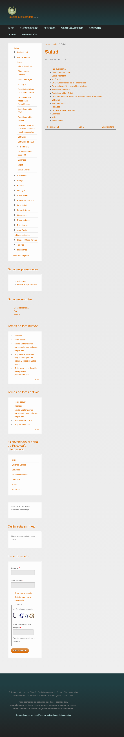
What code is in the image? (22, 626)
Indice (16, 48)
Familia (20, 185)
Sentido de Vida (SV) (61, 89)
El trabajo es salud (26, 142)
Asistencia (21, 281)
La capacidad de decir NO (63, 110)
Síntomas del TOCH (23, 420)
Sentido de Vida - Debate (63, 93)
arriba (80, 127)
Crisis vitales (22, 195)
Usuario (15, 568)
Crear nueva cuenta (23, 593)
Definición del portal (20, 255)
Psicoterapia (22, 225)
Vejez (20, 165)
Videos (17, 314)
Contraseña (17, 580)
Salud (19, 62)
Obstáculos (22, 215)
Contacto (95, 28)
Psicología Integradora (20, 16)
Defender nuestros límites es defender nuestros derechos (26, 128)
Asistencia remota (72, 28)
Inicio (11, 28)
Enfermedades (23, 220)
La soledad (22, 205)
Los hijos (21, 190)
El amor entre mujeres (61, 72)
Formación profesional (27, 284)
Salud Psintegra (25, 79)
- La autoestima (25, 66)
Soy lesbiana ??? (22, 424)
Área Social (22, 230)
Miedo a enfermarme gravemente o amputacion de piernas (26, 347)
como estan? (20, 340)
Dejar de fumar (23, 210)
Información (29, 34)
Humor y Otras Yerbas (27, 240)
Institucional (22, 52)
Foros (12, 34)
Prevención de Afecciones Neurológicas (24, 100)
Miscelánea (22, 250)
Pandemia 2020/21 (25, 200)
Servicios (49, 28)
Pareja (20, 180)
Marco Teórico (23, 57)
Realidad (18, 336)
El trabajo (22, 137)
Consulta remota (21, 308)
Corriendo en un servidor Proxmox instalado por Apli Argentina (43, 715)
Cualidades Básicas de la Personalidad (69, 83)
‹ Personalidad (52, 127)
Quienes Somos (29, 28)
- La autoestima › (107, 127)
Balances (22, 160)
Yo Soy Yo (22, 84)
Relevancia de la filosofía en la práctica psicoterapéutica (26, 371)
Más (37, 379)
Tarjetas (20, 245)
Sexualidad (22, 175)
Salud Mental (24, 170)
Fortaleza (24, 147)
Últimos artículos (22, 235)
